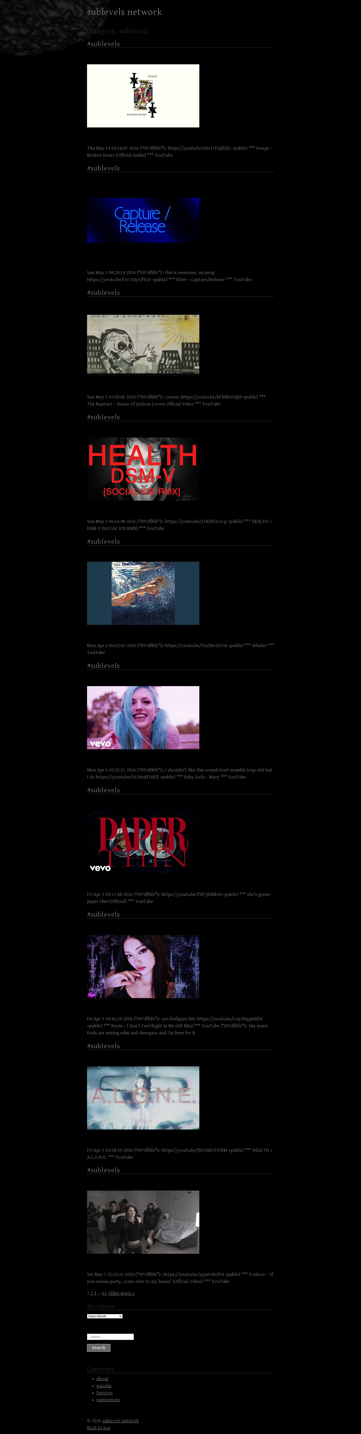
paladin (103, 1386)
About (102, 1379)
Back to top (98, 1428)
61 (104, 1293)
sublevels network (124, 12)
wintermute (108, 1400)
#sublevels (103, 44)
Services (104, 1393)
